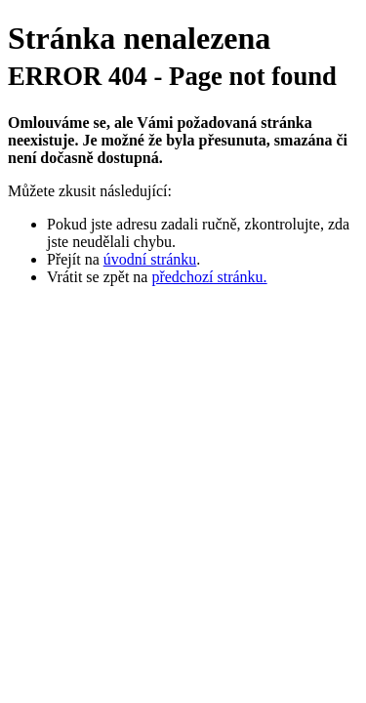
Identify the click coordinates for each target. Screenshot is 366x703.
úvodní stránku (150, 259)
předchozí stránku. (208, 277)
